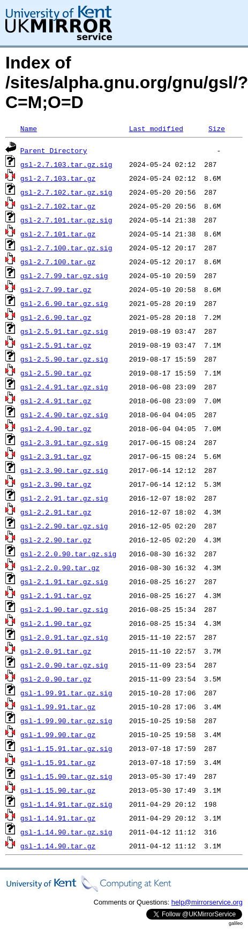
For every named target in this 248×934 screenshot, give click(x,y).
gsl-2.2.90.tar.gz (56, 540)
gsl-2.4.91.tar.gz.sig (64, 387)
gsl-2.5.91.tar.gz (56, 345)
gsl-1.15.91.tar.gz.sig (66, 748)
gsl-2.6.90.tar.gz (56, 317)
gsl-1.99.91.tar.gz (57, 706)
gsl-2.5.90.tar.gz (56, 373)
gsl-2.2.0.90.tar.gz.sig (68, 553)
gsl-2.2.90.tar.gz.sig (64, 526)
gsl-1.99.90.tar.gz (57, 734)
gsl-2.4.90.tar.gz (56, 428)
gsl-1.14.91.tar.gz (57, 818)
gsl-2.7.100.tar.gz (57, 261)
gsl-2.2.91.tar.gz (56, 512)
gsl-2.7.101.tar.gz (57, 234)
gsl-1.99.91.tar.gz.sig (66, 693)
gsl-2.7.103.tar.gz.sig (66, 164)
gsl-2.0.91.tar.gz (56, 651)
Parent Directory (53, 150)
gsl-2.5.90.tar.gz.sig (64, 359)
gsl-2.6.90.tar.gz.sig (64, 303)
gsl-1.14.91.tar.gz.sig (66, 804)
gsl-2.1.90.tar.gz (56, 623)
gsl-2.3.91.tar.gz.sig (64, 442)
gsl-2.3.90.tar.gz (56, 484)
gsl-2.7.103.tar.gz (57, 178)
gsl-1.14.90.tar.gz (57, 846)
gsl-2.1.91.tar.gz (56, 595)
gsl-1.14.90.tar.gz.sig (66, 832)
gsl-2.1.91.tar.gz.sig (64, 581)
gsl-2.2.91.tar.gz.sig (64, 498)
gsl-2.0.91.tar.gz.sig (64, 637)
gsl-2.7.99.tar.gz (56, 289)
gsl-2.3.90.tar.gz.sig (64, 470)
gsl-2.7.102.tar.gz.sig (66, 192)
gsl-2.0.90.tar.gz (56, 679)
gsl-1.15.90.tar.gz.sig (66, 776)
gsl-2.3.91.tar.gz (56, 456)
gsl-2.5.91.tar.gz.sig (64, 331)
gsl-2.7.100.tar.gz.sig (66, 247)
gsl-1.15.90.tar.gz (57, 790)
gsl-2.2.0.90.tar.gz (60, 567)
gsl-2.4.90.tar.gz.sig (64, 414)
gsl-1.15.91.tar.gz (57, 762)
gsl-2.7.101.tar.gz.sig (66, 220)
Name (28, 128)
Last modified (156, 128)
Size (216, 128)
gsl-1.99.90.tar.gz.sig (66, 720)
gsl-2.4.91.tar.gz (56, 400)
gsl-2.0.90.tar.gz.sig (64, 665)
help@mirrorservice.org (207, 902)
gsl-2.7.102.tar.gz (57, 206)
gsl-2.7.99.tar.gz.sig (64, 275)
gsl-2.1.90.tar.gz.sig (64, 609)
